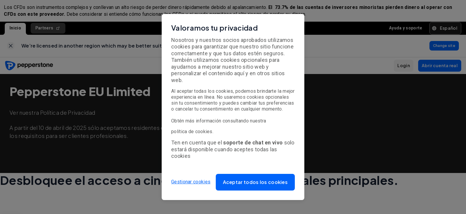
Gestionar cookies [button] (190, 182)
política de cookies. (192, 131)
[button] (255, 182)
